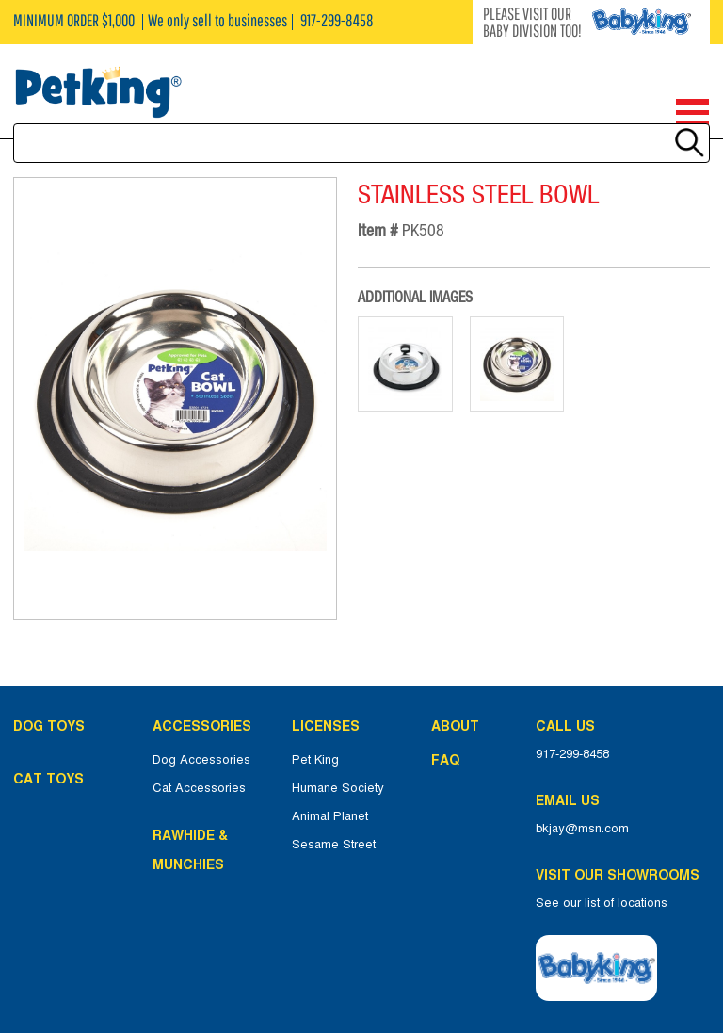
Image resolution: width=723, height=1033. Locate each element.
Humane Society (338, 788)
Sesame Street (334, 844)
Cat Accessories (199, 788)
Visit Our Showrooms (621, 874)
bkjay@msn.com (582, 828)
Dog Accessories (201, 759)
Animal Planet (330, 816)
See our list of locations (601, 903)
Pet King (315, 759)
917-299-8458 (572, 754)
